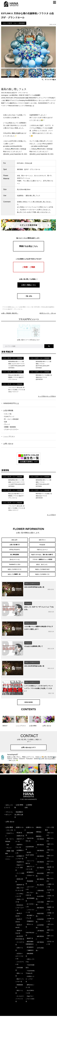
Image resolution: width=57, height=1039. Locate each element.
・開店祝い (38, 859)
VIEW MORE (28, 725)
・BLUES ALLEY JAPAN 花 (30, 878)
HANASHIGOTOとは (11, 403)
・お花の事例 (8, 850)
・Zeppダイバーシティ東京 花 (19, 890)
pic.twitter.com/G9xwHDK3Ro (12, 146)
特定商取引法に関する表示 (18, 837)
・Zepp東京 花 (19, 885)
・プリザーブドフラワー (11, 429)
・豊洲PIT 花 (29, 961)
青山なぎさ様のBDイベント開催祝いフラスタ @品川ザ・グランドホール (16, 377)
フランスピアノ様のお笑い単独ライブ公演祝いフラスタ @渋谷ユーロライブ (16, 389)
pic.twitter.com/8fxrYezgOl (39, 146)
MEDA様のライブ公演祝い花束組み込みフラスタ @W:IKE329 (44, 377)
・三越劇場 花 (29, 973)
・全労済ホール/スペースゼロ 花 (19, 979)
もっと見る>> (42, 396)
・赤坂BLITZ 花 (19, 859)
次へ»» (47, 313)
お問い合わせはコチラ (28, 770)
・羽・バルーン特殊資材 (11, 419)
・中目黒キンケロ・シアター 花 (30, 1002)
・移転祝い (38, 850)
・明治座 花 (18, 855)
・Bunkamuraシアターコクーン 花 (19, 930)
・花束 (5, 422)
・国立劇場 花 (29, 970)
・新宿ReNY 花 (19, 908)
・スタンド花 (7, 414)
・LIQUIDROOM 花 (30, 869)
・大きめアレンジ (8, 416)
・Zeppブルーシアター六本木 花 (30, 1022)
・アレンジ (6, 424)
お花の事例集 (8, 410)
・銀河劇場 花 (29, 895)
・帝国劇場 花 (29, 944)
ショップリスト (9, 436)
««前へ (9, 313)
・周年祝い (38, 855)
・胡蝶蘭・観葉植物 (9, 427)
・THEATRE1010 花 (30, 955)
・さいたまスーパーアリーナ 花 (19, 1022)
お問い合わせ (8, 444)
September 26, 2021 (20, 154)
